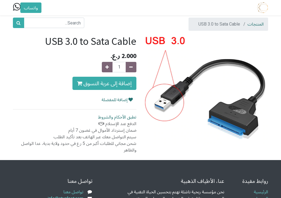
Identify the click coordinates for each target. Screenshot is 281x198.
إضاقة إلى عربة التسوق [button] (104, 83)
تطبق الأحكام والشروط (117, 117)
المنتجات (256, 24)
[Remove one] (131, 67)
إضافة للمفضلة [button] (117, 99)
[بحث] (18, 23)
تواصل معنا (73, 191)
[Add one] (107, 67)
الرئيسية (261, 191)
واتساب (31, 7)
